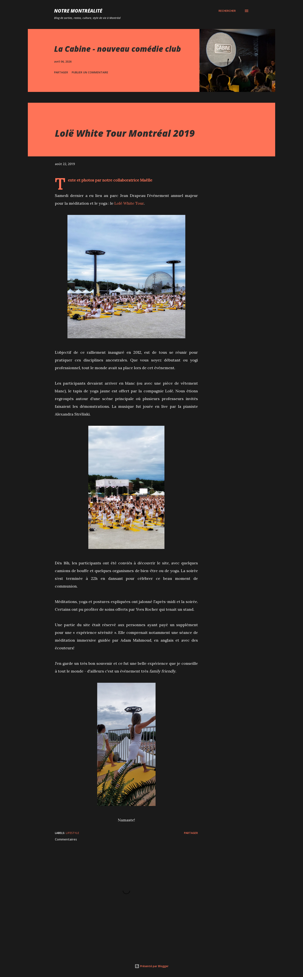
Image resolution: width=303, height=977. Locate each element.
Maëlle (146, 180)
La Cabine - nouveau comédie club (117, 48)
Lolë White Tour (129, 203)
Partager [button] (61, 72)
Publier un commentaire (90, 72)
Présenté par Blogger (152, 966)
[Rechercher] (227, 10)
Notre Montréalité (78, 11)
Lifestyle (72, 833)
